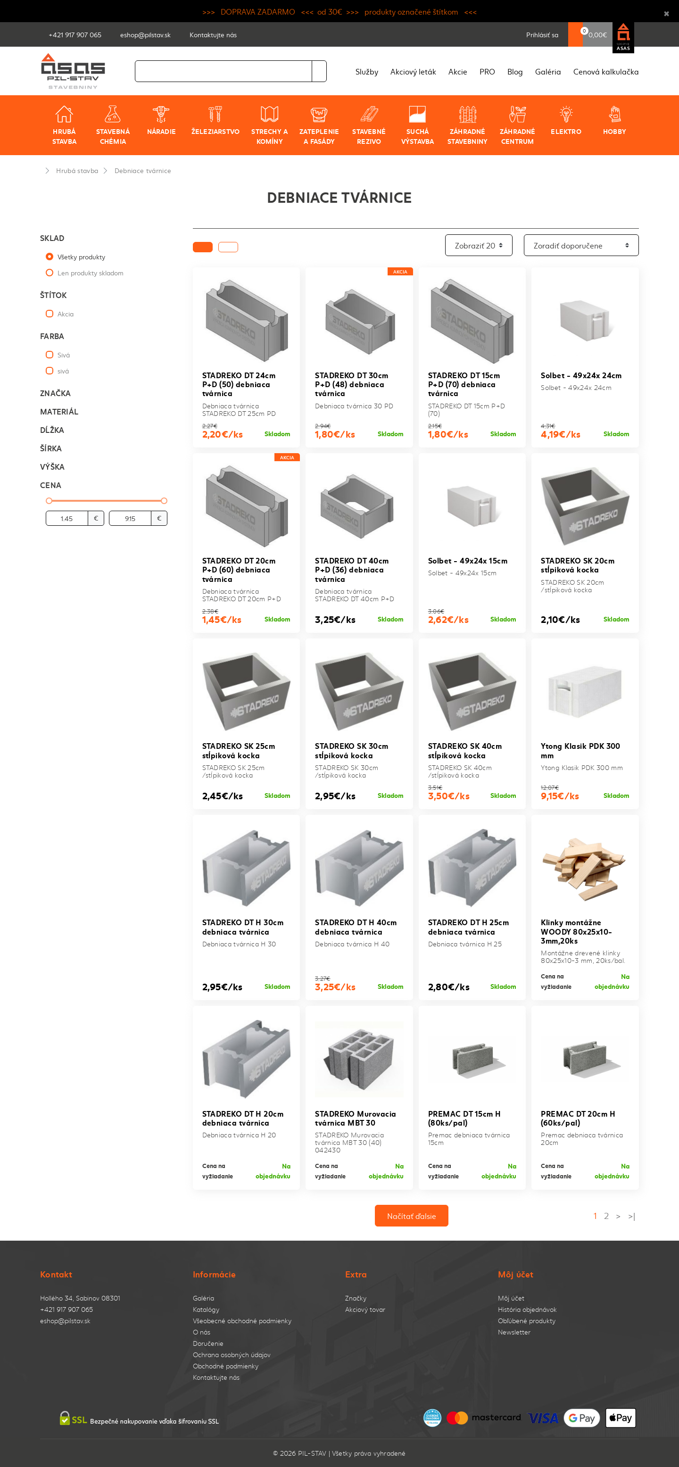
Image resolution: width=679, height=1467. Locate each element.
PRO (487, 71)
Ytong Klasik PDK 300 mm (581, 750)
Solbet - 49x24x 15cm (468, 560)
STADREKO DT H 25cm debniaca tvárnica (468, 926)
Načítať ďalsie (411, 1215)
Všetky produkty (81, 256)
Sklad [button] (52, 237)
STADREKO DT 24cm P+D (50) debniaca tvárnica (239, 383)
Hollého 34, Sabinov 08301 (80, 1297)
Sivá (64, 354)
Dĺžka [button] (52, 429)
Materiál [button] (59, 411)
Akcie (457, 71)
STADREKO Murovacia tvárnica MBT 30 (356, 1117)
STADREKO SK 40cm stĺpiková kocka (465, 750)
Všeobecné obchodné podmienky (242, 1320)
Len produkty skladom (91, 272)
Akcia (66, 313)
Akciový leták (413, 71)
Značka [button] (55, 392)
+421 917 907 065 (66, 1309)
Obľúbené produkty (526, 1320)
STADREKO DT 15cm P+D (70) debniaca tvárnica (464, 383)
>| (631, 1215)
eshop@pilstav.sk (65, 1320)
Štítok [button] (53, 294)
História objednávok (527, 1309)
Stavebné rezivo (369, 125)
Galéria (548, 71)
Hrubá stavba (64, 125)
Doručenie (208, 1343)
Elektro (566, 120)
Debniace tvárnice (143, 170)
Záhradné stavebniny (467, 125)
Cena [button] (50, 484)
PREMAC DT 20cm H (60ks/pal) (578, 1117)
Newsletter (514, 1331)
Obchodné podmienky (225, 1365)
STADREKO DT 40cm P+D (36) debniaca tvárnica (352, 569)
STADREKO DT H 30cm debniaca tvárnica (243, 926)
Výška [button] (52, 466)
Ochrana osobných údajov (232, 1354)
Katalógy (206, 1309)
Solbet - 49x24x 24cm (581, 374)
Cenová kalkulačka (606, 71)
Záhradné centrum (518, 125)
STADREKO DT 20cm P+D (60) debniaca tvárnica (239, 569)
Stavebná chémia (113, 125)
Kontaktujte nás (216, 1377)
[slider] (49, 500)
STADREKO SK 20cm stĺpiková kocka (577, 564)
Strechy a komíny (269, 125)
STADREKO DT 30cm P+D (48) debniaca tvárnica (352, 383)
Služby (367, 71)
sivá (63, 370)
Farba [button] (52, 335)
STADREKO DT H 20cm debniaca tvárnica (243, 1117)
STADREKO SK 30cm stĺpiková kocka (352, 750)
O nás (201, 1331)
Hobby (614, 120)
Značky (355, 1297)
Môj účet (511, 1297)
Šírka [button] (51, 447)
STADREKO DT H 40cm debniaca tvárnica (356, 926)
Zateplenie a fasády (319, 125)
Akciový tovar (365, 1309)
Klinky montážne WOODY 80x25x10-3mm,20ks (576, 930)
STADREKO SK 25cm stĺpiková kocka (238, 750)
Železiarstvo (215, 120)
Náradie (161, 120)
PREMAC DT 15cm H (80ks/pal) (464, 1117)
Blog (515, 71)
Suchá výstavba (417, 125)
